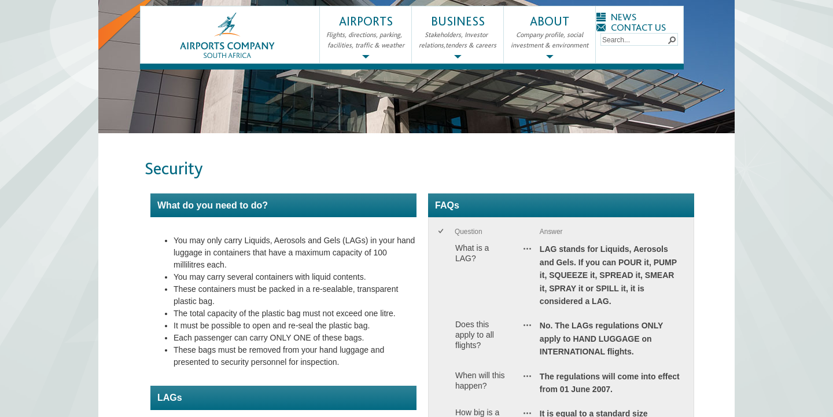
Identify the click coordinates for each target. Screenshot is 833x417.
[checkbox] (441, 232)
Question (468, 232)
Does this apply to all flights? (474, 335)
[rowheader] (443, 278)
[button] (671, 39)
